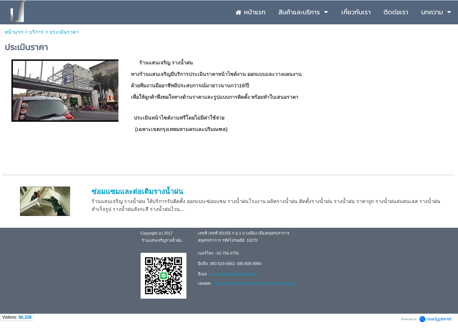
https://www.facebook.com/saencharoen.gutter (254, 283)
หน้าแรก (15, 32)
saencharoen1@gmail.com (233, 274)
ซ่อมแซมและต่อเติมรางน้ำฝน (137, 192)
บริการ (36, 32)
